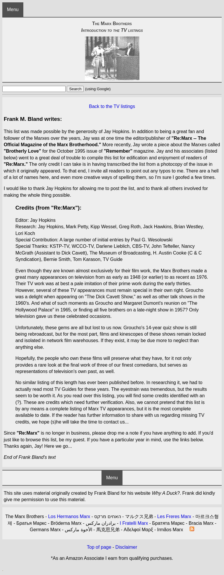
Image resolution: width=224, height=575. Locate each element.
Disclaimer (126, 547)
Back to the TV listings (112, 106)
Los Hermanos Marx (69, 516)
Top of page (99, 547)
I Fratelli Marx (134, 523)
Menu (13, 9)
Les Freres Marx (174, 516)
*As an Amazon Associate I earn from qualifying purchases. (112, 558)
